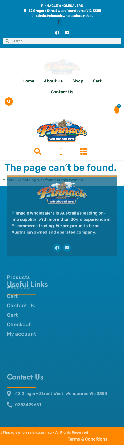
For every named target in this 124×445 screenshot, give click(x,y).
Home (28, 81)
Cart (97, 81)
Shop (77, 81)
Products (18, 245)
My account (21, 301)
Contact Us (62, 92)
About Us (53, 81)
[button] (59, 22)
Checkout (19, 292)
